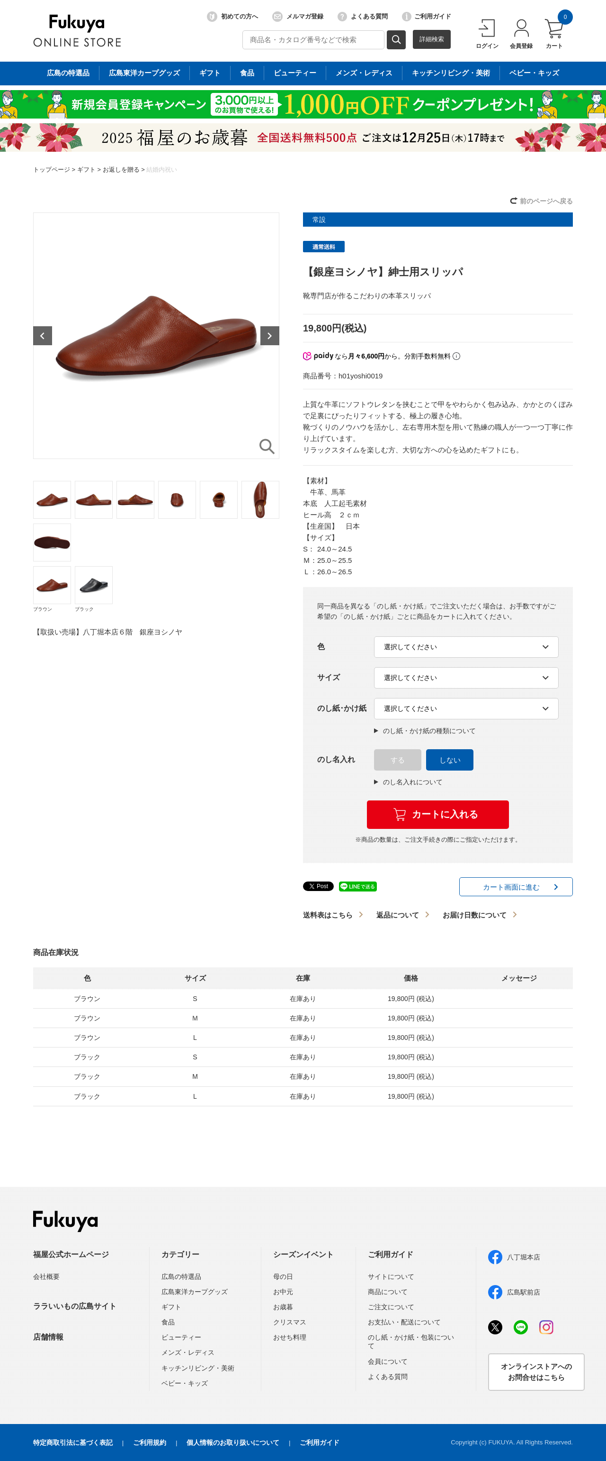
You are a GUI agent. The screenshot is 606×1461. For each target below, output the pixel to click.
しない (450, 760)
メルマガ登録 (297, 16)
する (398, 760)
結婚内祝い (161, 169)
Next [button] (269, 335)
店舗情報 (48, 1337)
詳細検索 (431, 39)
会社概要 (46, 1276)
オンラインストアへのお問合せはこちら (536, 1371)
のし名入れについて (408, 782)
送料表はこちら (328, 915)
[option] (156, 335)
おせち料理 (289, 1337)
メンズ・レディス (187, 1352)
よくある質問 (363, 16)
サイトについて (391, 1276)
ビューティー (181, 1337)
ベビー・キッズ (184, 1383)
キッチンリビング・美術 (197, 1368)
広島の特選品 (181, 1276)
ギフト (86, 169)
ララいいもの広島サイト (74, 1306)
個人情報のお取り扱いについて (233, 1442)
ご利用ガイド (426, 16)
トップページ (51, 169)
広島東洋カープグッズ (194, 1292)
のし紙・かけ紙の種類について (425, 731)
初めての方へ (232, 16)
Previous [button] (42, 335)
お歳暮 (283, 1307)
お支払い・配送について (404, 1322)
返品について (397, 915)
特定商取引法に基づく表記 (73, 1442)
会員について (388, 1361)
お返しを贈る (121, 169)
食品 (168, 1322)
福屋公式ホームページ (71, 1254)
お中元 (283, 1292)
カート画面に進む (511, 887)
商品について (388, 1292)
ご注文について (391, 1307)
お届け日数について (475, 915)
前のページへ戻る (546, 201)
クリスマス (289, 1322)
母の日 (283, 1276)
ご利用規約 (149, 1442)
